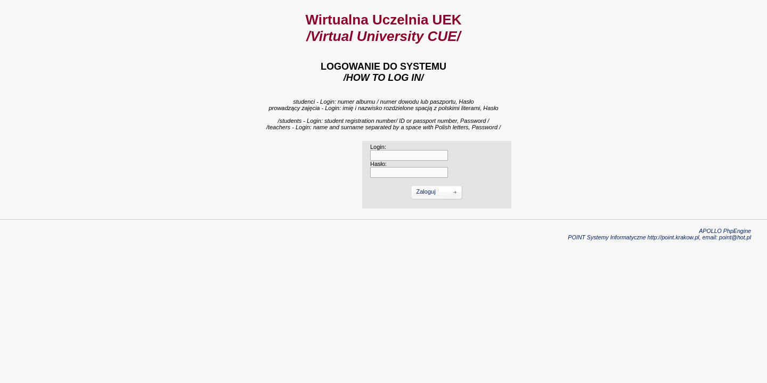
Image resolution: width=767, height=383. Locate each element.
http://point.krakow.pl (673, 237)
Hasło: (378, 164)
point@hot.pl (735, 237)
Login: (378, 147)
